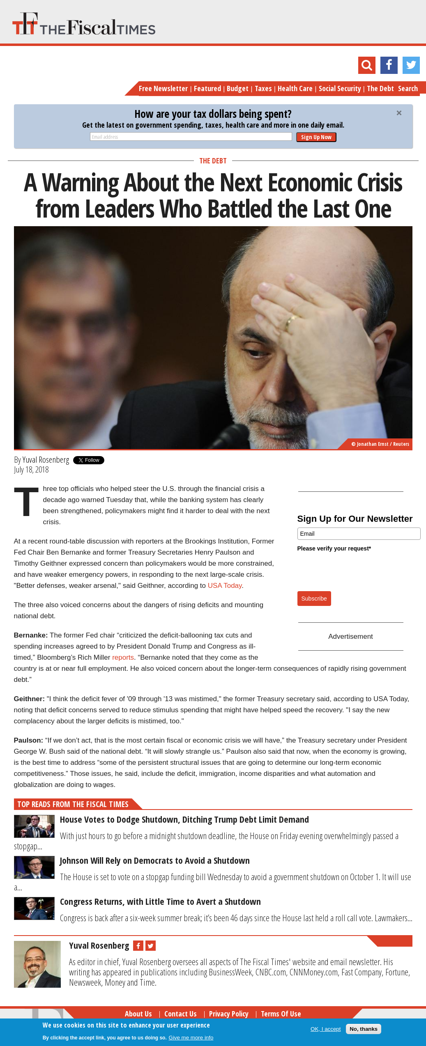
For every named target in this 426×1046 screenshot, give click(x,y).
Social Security (340, 88)
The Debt (380, 88)
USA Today (225, 586)
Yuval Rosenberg (46, 459)
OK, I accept (326, 1029)
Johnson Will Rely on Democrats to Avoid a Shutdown (155, 860)
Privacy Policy (229, 1013)
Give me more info (191, 1038)
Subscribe (314, 598)
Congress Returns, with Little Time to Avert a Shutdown (160, 901)
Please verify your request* (334, 548)
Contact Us (180, 1013)
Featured (207, 88)
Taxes (263, 88)
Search (408, 88)
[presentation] (359, 571)
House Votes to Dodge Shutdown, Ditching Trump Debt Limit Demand (184, 819)
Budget (238, 88)
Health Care (295, 88)
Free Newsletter (163, 88)
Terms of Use (281, 1013)
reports (123, 657)
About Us (138, 1013)
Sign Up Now (316, 137)
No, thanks (364, 1029)
